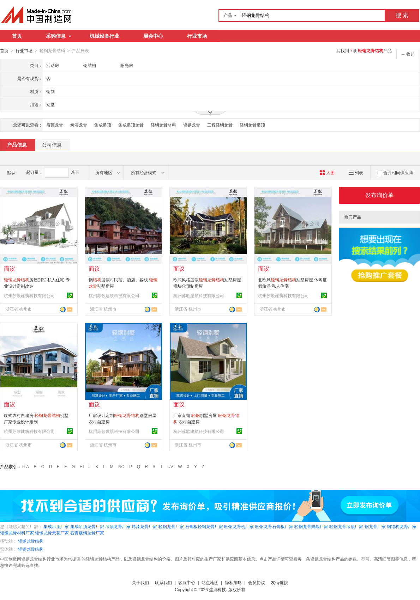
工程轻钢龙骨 (220, 124)
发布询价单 (379, 195)
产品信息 (17, 144)
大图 (327, 172)
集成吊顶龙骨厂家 (87, 526)
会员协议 (256, 582)
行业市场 (197, 36)
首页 (17, 36)
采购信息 (58, 36)
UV (170, 466)
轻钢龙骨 (191, 124)
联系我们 (163, 582)
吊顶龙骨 (54, 124)
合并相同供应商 (395, 172)
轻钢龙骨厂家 (171, 526)
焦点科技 (217, 589)
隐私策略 (233, 582)
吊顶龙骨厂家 (118, 526)
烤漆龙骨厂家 (144, 526)
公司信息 (52, 144)
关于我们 (140, 582)
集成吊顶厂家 (56, 526)
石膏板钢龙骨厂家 (87, 532)
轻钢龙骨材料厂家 (17, 532)
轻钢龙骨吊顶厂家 (346, 526)
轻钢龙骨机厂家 (239, 526)
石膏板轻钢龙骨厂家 (204, 526)
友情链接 (279, 582)
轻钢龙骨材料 (163, 124)
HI (82, 466)
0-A (25, 466)
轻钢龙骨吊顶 (252, 124)
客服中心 (186, 582)
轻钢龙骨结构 (30, 540)
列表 (356, 172)
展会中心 (153, 36)
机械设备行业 (104, 36)
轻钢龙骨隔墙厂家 (311, 526)
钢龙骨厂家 (375, 526)
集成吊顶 (102, 124)
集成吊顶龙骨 (131, 124)
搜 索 (402, 15)
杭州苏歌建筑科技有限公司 (29, 295)
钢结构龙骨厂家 (401, 526)
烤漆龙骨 (78, 124)
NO (121, 466)
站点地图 (210, 582)
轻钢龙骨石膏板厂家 (274, 526)
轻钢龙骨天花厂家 (52, 532)
